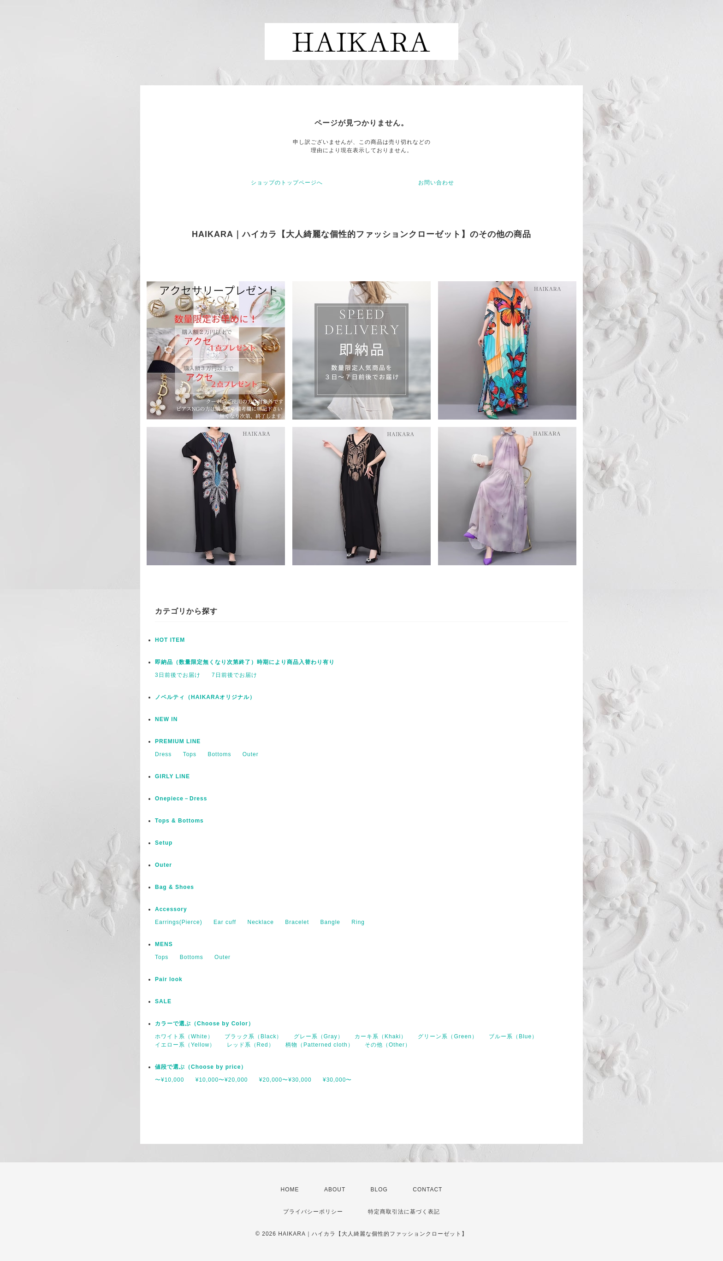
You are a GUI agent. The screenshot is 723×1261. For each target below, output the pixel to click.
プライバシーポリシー (313, 1211)
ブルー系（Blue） (513, 1036)
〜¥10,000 (169, 1080)
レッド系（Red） (250, 1045)
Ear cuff (224, 922)
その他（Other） (388, 1045)
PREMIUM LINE (178, 741)
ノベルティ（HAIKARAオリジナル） (205, 697)
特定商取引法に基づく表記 (404, 1211)
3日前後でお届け (178, 675)
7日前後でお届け (234, 675)
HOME (290, 1189)
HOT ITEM (170, 640)
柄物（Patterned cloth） (319, 1045)
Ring (358, 922)
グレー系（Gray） (319, 1036)
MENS (164, 944)
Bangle (330, 922)
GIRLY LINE (172, 776)
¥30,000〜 (337, 1080)
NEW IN (166, 719)
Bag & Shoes (174, 887)
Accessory (171, 909)
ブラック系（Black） (253, 1036)
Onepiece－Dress (181, 798)
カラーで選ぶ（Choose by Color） (204, 1023)
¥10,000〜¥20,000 (222, 1080)
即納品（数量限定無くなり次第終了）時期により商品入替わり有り (245, 662)
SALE (163, 1001)
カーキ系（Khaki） (381, 1036)
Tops (189, 754)
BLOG (379, 1189)
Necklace (261, 922)
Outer (251, 754)
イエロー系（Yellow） (185, 1045)
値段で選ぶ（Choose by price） (201, 1067)
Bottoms (219, 754)
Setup (163, 843)
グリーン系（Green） (447, 1036)
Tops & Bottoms (179, 820)
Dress (163, 754)
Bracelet (297, 922)
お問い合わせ (436, 182)
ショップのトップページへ (287, 182)
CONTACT (427, 1189)
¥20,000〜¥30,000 (285, 1080)
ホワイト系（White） (184, 1036)
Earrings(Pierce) (178, 922)
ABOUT (334, 1189)
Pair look (169, 979)
